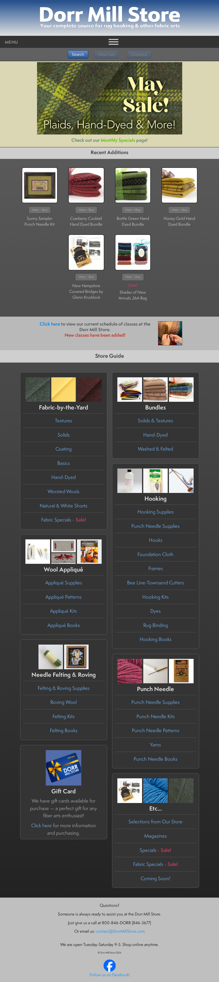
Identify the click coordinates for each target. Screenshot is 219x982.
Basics (63, 463)
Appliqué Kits (63, 611)
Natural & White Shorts (63, 505)
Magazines (155, 836)
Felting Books (63, 730)
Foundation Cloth (155, 554)
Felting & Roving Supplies (64, 688)
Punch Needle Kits (155, 716)
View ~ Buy (39, 210)
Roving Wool (63, 702)
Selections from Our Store (155, 821)
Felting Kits (64, 716)
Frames (155, 568)
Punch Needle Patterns (155, 730)
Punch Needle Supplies (155, 526)
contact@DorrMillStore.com (120, 931)
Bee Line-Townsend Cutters (155, 582)
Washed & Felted (155, 449)
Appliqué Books (63, 625)
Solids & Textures (155, 420)
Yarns (155, 744)
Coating (63, 449)
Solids (64, 434)
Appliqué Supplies (63, 582)
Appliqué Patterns (63, 597)
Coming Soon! (155, 878)
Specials (155, 850)
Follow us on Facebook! (110, 974)
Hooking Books (156, 639)
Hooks (155, 540)
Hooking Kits (155, 597)
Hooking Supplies (155, 511)
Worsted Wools (63, 491)
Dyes (155, 611)
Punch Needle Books (155, 759)
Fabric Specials (63, 519)
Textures (63, 420)
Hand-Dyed (63, 477)
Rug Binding (155, 625)
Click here (50, 324)
